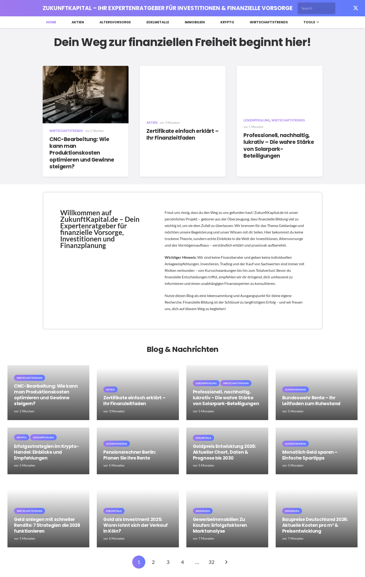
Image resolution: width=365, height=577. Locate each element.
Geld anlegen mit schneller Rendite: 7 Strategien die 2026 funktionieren (47, 525)
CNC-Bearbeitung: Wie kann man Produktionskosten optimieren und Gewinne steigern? (81, 152)
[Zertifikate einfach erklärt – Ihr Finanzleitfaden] (183, 90)
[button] (317, 22)
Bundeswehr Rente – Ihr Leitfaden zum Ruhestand (311, 401)
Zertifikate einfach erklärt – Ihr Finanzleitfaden (182, 134)
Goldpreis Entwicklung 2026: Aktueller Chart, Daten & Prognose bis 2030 (224, 452)
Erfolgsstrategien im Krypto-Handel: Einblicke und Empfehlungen (46, 452)
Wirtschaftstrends (66, 131)
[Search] (316, 8)
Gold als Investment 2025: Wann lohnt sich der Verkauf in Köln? (135, 525)
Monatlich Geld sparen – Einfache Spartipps (309, 455)
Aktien (151, 122)
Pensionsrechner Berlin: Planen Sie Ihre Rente (129, 455)
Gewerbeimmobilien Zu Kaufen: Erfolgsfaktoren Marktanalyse (220, 525)
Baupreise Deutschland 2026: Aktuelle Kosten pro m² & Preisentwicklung (315, 525)
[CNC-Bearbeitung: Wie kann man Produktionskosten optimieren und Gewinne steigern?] (86, 94)
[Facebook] (345, 8)
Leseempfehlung (256, 120)
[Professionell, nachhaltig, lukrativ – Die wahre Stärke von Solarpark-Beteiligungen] (280, 89)
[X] (356, 8)
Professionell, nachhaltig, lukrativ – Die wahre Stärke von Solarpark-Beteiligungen (278, 145)
